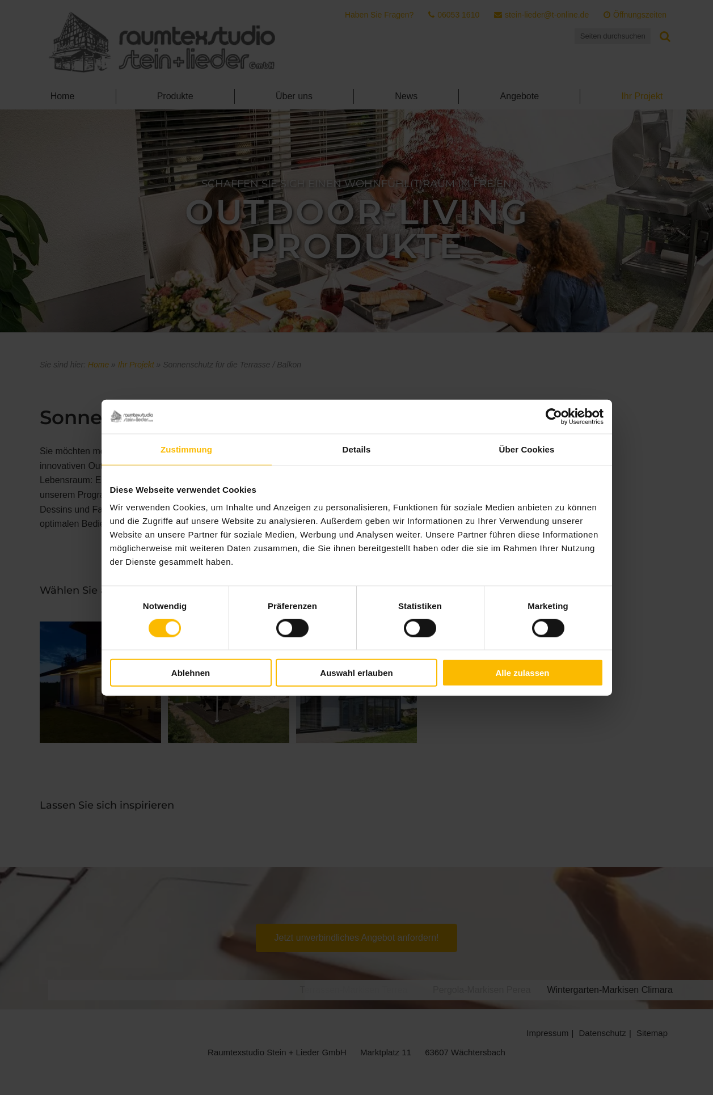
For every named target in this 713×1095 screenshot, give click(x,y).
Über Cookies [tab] (527, 449)
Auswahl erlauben (356, 673)
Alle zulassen (522, 673)
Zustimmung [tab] (186, 449)
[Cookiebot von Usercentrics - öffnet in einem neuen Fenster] (554, 416)
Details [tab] (357, 449)
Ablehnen (190, 673)
